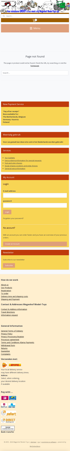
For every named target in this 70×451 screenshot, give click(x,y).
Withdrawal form (8, 345)
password (7, 201)
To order (4, 293)
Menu (35, 28)
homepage (35, 66)
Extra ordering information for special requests (23, 160)
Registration (6, 290)
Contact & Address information (14, 309)
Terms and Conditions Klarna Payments (17, 342)
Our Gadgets (10, 158)
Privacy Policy (6, 334)
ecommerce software (48, 442)
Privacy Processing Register (12, 336)
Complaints (5, 354)
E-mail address (9, 191)
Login (7, 212)
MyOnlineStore (35, 446)
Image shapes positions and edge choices (21, 166)
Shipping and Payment (10, 299)
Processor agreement (10, 339)
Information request (9, 315)
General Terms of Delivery (12, 331)
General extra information (15, 168)
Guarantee (5, 351)
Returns (4, 348)
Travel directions (8, 312)
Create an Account (12, 244)
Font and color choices (13, 163)
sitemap (33, 442)
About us (5, 285)
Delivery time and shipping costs (14, 296)
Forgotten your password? (13, 218)
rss (39, 442)
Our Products (6, 287)
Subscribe (9, 265)
